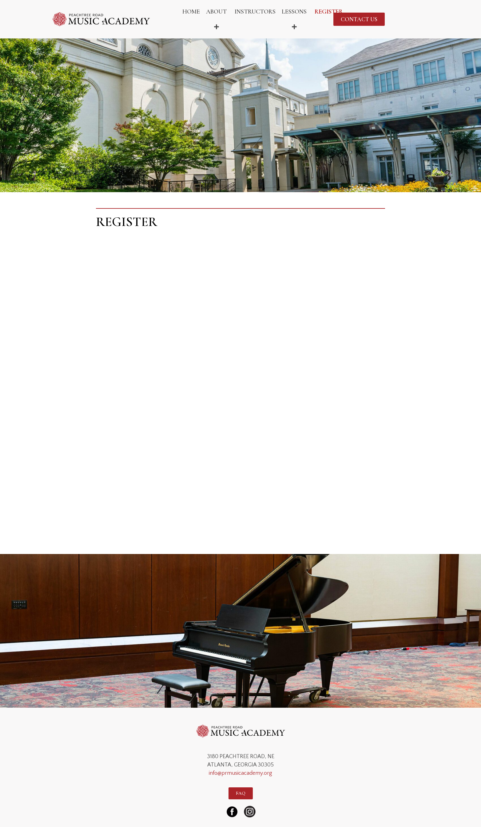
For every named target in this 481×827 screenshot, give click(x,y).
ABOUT (217, 19)
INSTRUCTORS (255, 11)
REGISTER (329, 11)
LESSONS (295, 19)
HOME (191, 11)
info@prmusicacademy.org (240, 773)
